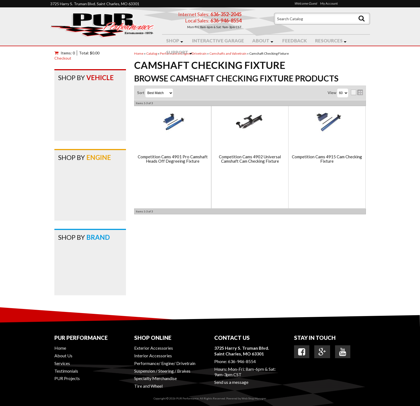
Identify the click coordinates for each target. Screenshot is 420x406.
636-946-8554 (242, 361)
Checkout (62, 58)
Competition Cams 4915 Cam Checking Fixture (327, 158)
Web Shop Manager (254, 398)
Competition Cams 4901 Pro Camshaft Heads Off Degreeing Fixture (173, 158)
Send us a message (231, 382)
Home (60, 347)
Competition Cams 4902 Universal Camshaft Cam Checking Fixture (250, 158)
